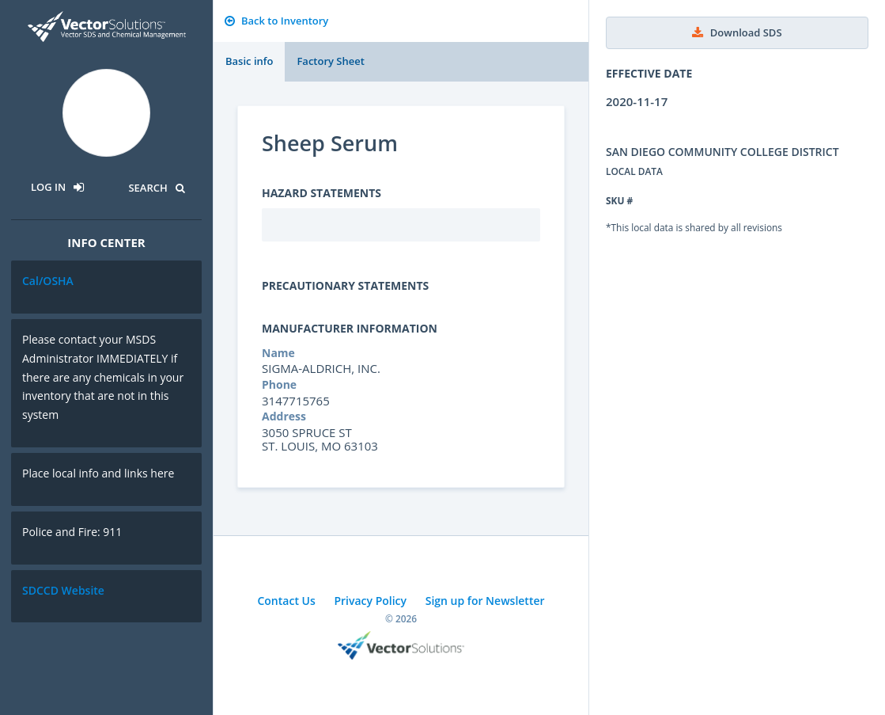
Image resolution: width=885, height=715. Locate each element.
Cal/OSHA (48, 280)
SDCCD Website (63, 590)
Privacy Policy (370, 600)
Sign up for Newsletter (485, 600)
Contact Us (286, 600)
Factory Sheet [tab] (330, 61)
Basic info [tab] (249, 61)
